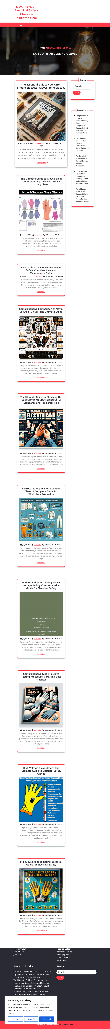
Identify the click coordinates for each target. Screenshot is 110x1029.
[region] (31, 1010)
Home (42, 48)
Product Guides (63, 920)
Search (76, 93)
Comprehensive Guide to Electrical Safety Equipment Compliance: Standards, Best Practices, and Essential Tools (82, 138)
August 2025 (19, 914)
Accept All (47, 1019)
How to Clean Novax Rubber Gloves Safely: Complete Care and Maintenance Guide (41, 274)
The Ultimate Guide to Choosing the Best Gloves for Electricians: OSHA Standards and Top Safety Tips (41, 413)
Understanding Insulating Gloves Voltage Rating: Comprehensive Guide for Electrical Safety (41, 599)
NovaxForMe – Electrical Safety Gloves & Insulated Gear (26, 12)
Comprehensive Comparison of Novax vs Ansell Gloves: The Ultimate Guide (41, 324)
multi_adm (41, 143)
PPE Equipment (63, 917)
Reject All (31, 1019)
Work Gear (61, 923)
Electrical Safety (63, 911)
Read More (41, 162)
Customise (15, 1019)
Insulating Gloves (64, 914)
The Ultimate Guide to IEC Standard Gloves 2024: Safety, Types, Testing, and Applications (82, 180)
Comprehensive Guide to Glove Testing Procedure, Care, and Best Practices (41, 691)
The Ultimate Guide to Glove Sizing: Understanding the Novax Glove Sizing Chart (41, 195)
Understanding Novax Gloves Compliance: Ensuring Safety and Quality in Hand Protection (82, 169)
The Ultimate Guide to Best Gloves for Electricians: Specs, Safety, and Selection (83, 150)
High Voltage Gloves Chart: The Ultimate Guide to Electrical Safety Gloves (41, 785)
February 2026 (19, 911)
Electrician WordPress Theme (55, 1025)
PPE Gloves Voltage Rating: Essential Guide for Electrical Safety (41, 877)
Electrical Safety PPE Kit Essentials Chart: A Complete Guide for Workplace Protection (41, 505)
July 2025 (17, 917)
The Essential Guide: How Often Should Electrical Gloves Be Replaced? (41, 86)
